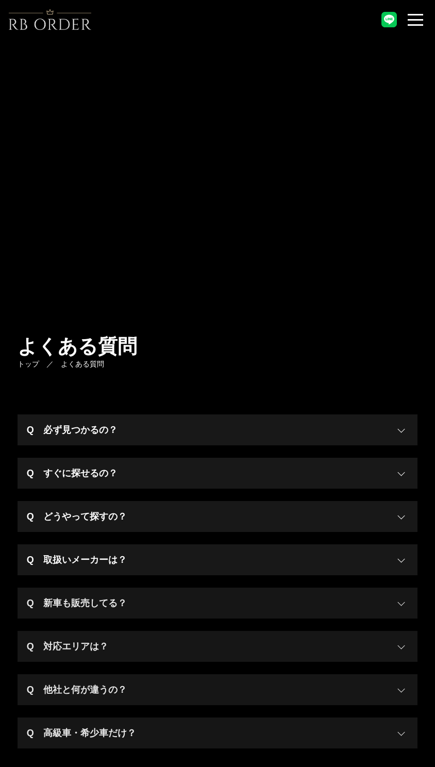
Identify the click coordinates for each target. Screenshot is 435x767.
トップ (28, 364)
